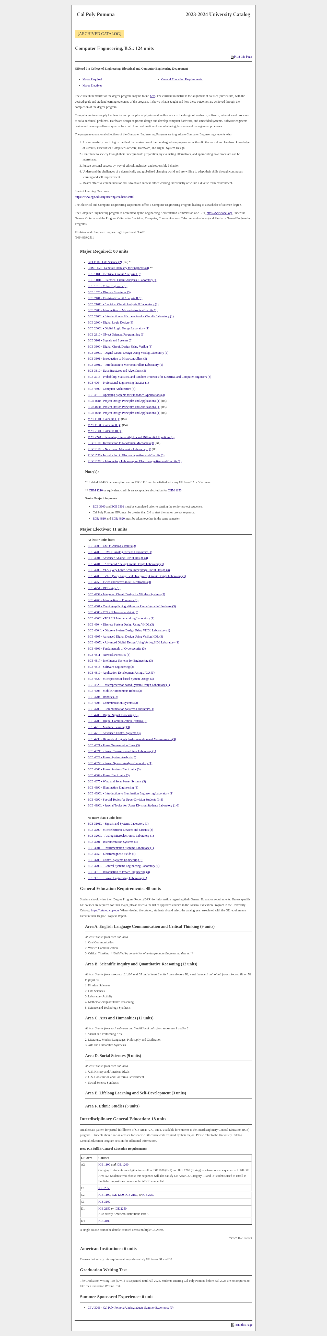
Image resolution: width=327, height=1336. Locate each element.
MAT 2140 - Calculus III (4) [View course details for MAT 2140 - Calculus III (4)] (105, 431)
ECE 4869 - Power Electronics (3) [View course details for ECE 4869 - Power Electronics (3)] (109, 775)
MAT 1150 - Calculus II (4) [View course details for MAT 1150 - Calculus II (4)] (104, 425)
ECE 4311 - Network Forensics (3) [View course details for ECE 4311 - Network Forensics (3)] (109, 654)
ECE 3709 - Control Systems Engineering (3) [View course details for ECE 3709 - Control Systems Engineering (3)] (115, 860)
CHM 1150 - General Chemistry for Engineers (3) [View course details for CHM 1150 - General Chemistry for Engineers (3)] (118, 268)
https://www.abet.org (219, 213)
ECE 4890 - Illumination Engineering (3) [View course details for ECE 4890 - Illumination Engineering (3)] (113, 787)
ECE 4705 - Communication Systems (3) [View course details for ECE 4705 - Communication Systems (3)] (113, 703)
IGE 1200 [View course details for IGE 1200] (122, 1164)
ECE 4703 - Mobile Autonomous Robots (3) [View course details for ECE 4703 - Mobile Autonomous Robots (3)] (115, 691)
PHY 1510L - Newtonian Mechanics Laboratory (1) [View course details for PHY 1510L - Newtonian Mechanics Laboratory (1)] (119, 449)
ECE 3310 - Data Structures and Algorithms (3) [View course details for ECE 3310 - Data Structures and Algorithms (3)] (117, 370)
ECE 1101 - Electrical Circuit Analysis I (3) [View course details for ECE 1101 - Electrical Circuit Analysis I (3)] (114, 274)
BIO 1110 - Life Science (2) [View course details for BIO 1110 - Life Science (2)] (105, 262)
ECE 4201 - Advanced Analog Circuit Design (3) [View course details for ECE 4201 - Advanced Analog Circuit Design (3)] (118, 558)
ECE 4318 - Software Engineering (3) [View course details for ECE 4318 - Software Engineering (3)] (111, 667)
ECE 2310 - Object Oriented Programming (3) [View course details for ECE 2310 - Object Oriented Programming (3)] (116, 334)
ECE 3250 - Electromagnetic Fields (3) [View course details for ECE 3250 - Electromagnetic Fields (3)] (112, 854)
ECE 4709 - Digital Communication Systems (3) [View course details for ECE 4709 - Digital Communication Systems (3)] (117, 721)
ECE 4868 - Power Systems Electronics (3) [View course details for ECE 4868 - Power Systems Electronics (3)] (114, 769)
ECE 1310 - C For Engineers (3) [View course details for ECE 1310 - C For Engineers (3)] (107, 286)
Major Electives (92, 85)
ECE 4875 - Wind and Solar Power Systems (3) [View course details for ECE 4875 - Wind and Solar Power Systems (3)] (117, 781)
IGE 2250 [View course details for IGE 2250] (148, 1195)
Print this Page (241, 56)
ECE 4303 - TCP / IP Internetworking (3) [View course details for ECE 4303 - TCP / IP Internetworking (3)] (113, 612)
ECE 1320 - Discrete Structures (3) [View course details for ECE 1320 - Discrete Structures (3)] (109, 292)
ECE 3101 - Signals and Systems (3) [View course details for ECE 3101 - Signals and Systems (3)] (110, 340)
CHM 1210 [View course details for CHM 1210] (96, 490)
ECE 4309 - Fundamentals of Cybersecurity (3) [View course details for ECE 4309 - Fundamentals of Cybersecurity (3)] (117, 648)
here (152, 96)
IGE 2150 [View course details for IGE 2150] (131, 1195)
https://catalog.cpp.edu (105, 910)
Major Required (92, 79)
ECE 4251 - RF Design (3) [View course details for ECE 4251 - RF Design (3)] (104, 588)
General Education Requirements (182, 79)
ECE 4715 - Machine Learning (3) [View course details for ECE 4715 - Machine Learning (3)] (109, 727)
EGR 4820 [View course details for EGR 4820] (118, 518)
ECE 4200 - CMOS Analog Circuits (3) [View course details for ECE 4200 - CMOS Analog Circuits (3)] (112, 546)
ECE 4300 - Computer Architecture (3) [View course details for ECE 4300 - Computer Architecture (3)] (111, 389)
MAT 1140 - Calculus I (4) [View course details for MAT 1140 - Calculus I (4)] (104, 419)
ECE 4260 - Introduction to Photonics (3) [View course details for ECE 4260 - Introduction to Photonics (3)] (113, 600)
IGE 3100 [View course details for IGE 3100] (104, 1201)
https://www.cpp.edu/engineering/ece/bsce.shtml (104, 197)
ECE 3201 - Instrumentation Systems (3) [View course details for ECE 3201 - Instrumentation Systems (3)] (113, 842)
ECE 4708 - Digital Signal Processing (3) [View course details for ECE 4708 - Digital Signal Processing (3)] (113, 715)
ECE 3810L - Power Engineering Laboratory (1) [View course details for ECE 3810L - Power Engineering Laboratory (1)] (117, 878)
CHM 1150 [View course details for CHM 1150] (175, 490)
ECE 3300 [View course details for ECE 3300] (99, 506)
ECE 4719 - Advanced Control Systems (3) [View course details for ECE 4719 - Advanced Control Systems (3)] (114, 733)
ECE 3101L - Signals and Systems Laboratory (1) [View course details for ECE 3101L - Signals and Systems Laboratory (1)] (118, 823)
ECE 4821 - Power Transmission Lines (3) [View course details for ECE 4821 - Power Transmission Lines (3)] (114, 745)
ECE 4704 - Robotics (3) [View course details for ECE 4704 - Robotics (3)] (103, 697)
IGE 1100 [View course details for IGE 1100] (104, 1164)
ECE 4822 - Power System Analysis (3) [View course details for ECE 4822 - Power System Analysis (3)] (112, 757)
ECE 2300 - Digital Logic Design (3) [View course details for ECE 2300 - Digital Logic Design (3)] (110, 322)
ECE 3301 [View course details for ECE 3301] (117, 506)
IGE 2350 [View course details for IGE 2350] (104, 1188)
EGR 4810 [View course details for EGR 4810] (99, 518)
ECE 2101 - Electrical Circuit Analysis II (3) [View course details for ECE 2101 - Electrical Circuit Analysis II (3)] (115, 298)
